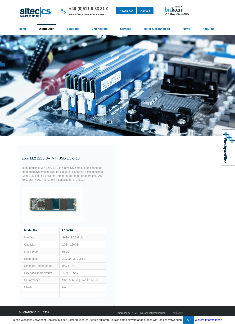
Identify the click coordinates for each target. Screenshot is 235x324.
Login (178, 312)
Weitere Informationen (208, 319)
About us (208, 28)
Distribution (47, 28)
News (186, 28)
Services (125, 28)
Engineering (99, 28)
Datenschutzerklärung (153, 312)
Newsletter (126, 10)
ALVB (135, 312)
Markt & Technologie (157, 28)
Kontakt (145, 10)
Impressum (123, 312)
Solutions (73, 28)
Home (22, 28)
